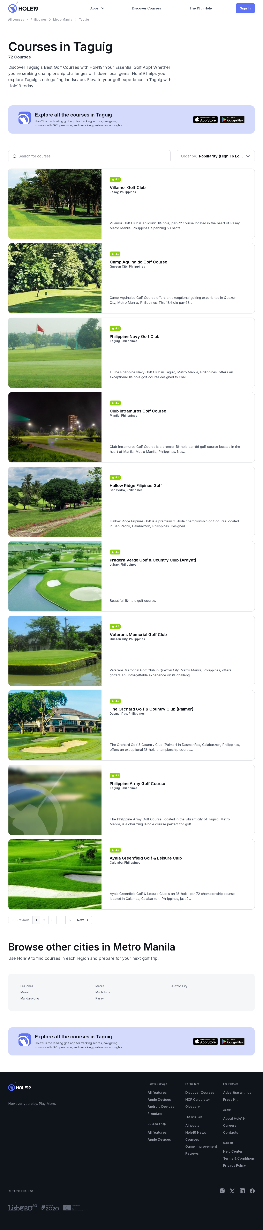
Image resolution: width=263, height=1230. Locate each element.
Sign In (245, 8)
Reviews (192, 1153)
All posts (192, 1125)
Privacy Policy (234, 1165)
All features (157, 1092)
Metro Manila (62, 19)
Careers (229, 1125)
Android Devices (161, 1106)
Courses (192, 1139)
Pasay (100, 998)
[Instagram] (222, 1190)
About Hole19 (234, 1118)
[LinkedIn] (242, 1190)
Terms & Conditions (239, 1158)
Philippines (39, 19)
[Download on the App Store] (205, 119)
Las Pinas (27, 986)
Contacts (230, 1132)
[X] (232, 1190)
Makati (25, 992)
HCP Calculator (197, 1099)
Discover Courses (200, 1092)
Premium (155, 1113)
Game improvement (201, 1146)
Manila (100, 986)
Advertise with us (237, 1092)
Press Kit (230, 1099)
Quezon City (179, 986)
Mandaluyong (30, 998)
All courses (16, 19)
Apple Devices (159, 1099)
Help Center (233, 1151)
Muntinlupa (103, 992)
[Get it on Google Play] (232, 119)
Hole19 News (195, 1132)
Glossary (192, 1106)
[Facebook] (252, 1190)
